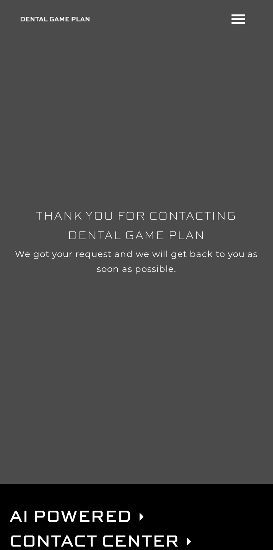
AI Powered (71, 515)
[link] (141, 517)
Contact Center (94, 540)
